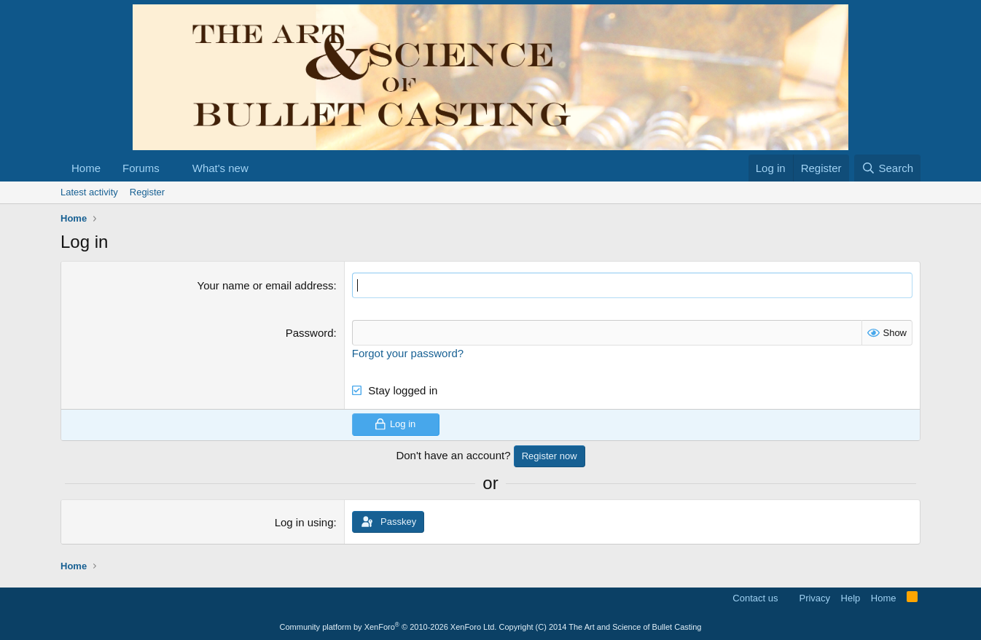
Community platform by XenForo (388, 627)
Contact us (755, 598)
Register (147, 192)
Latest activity (89, 192)
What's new (220, 168)
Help (851, 598)
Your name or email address (266, 285)
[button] (171, 168)
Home (86, 168)
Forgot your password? (408, 353)
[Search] (887, 168)
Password (310, 333)
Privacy (814, 598)
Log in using (304, 522)
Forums (141, 168)
